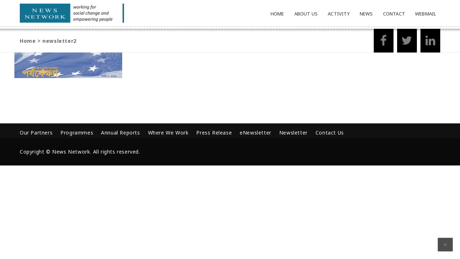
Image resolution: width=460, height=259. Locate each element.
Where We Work (168, 132)
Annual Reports (120, 132)
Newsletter (293, 132)
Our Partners (36, 132)
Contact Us (330, 132)
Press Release (214, 132)
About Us (306, 13)
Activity (339, 13)
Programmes (76, 132)
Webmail (425, 13)
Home (277, 13)
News (366, 13)
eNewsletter (255, 132)
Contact (394, 13)
